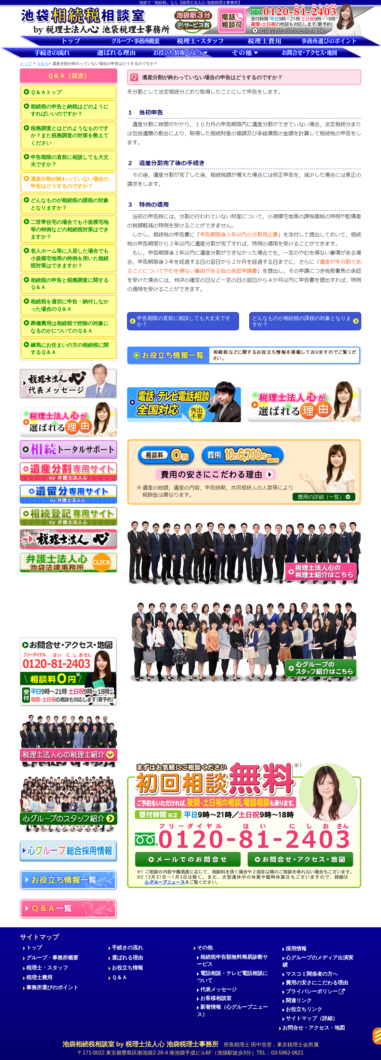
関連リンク (299, 1000)
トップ (26, 63)
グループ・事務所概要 (52, 957)
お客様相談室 (215, 998)
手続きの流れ (127, 947)
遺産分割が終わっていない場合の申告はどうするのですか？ (70, 182)
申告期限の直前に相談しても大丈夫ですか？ (70, 160)
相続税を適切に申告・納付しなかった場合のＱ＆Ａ (70, 305)
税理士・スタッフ (47, 967)
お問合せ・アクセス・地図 (313, 1027)
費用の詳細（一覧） (324, 497)
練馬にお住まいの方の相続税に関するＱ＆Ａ (70, 348)
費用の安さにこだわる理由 (317, 982)
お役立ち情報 (127, 967)
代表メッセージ (218, 989)
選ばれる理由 (127, 957)
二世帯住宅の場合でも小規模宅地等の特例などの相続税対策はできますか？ (70, 229)
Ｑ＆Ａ (42, 63)
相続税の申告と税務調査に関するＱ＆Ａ (70, 283)
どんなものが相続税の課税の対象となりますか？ (70, 204)
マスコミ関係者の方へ (312, 974)
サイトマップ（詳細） (312, 1018)
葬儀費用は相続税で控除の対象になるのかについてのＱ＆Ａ (70, 327)
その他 (205, 947)
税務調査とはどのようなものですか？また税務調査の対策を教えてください (70, 136)
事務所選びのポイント (52, 987)
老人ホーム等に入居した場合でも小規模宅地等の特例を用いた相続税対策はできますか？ (70, 258)
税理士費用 (39, 977)
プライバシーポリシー (315, 991)
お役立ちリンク (304, 1009)
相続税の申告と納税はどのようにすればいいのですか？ (70, 110)
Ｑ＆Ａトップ (46, 92)
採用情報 (296, 948)
